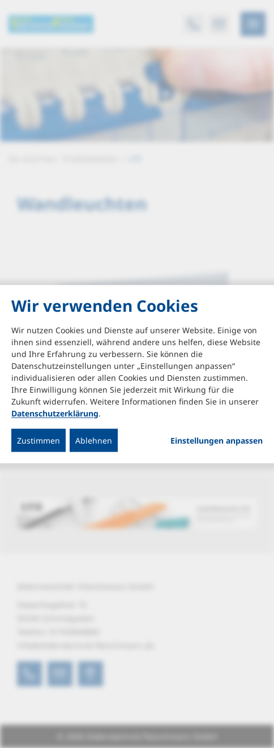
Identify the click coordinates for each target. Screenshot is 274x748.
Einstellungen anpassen (216, 440)
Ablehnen (93, 440)
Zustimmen (38, 440)
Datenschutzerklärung (55, 412)
